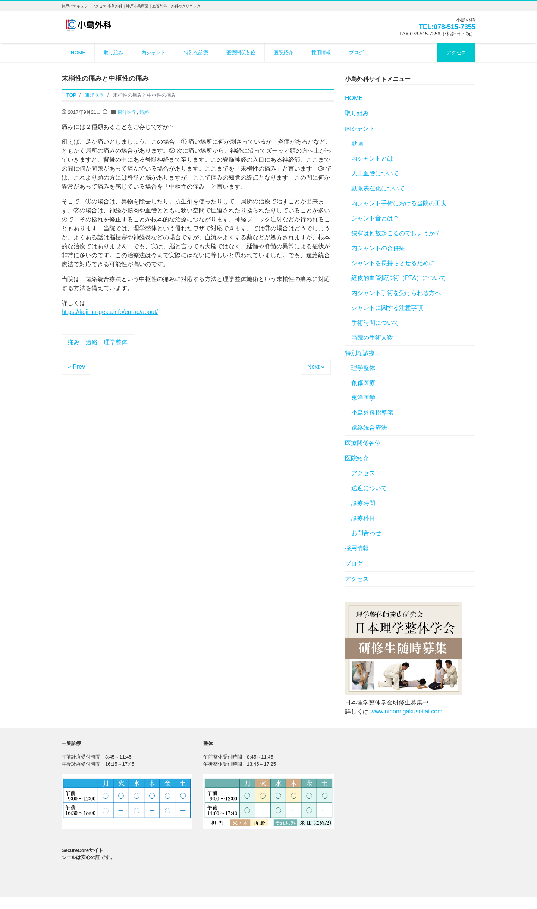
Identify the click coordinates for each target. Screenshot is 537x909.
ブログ (356, 52)
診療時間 (363, 503)
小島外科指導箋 (372, 413)
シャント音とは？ (375, 218)
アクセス (456, 52)
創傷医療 (363, 383)
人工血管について (375, 173)
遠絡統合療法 (369, 427)
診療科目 (363, 518)
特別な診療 (196, 52)
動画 (357, 143)
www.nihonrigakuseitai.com (406, 711)
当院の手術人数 (372, 337)
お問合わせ (366, 533)
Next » (315, 367)
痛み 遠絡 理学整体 (98, 342)
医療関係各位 (240, 52)
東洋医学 (127, 112)
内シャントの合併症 (378, 248)
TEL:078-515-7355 (447, 27)
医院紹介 (283, 52)
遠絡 (144, 112)
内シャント (153, 52)
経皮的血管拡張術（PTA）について (398, 278)
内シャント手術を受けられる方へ (396, 293)
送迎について (369, 488)
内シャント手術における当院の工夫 (399, 203)
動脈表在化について (378, 188)
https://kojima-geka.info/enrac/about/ (110, 312)
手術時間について (375, 323)
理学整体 (363, 368)
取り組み (113, 52)
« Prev (76, 367)
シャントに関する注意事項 (387, 308)
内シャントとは (372, 158)
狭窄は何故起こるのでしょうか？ (396, 233)
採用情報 (321, 52)
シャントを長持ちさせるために (393, 263)
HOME (78, 52)
